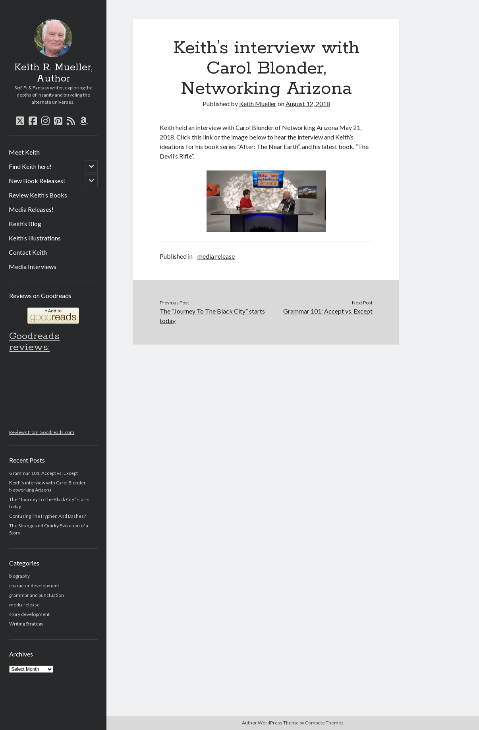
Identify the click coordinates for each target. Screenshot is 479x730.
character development (34, 586)
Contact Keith (28, 252)
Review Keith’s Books (38, 195)
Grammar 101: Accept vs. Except (43, 473)
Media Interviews (32, 266)
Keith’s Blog (25, 223)
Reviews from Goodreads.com (41, 432)
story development (29, 614)
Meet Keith (24, 152)
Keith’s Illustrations (35, 238)
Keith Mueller (257, 103)
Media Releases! (31, 209)
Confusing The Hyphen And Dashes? (47, 516)
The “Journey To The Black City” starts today (212, 315)
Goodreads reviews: (34, 342)
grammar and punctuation (36, 595)
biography (19, 576)
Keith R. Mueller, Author (53, 73)
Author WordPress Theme (270, 723)
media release (24, 605)
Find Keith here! (30, 166)
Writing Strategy (26, 624)
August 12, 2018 (308, 103)
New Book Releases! (37, 180)
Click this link (194, 137)
